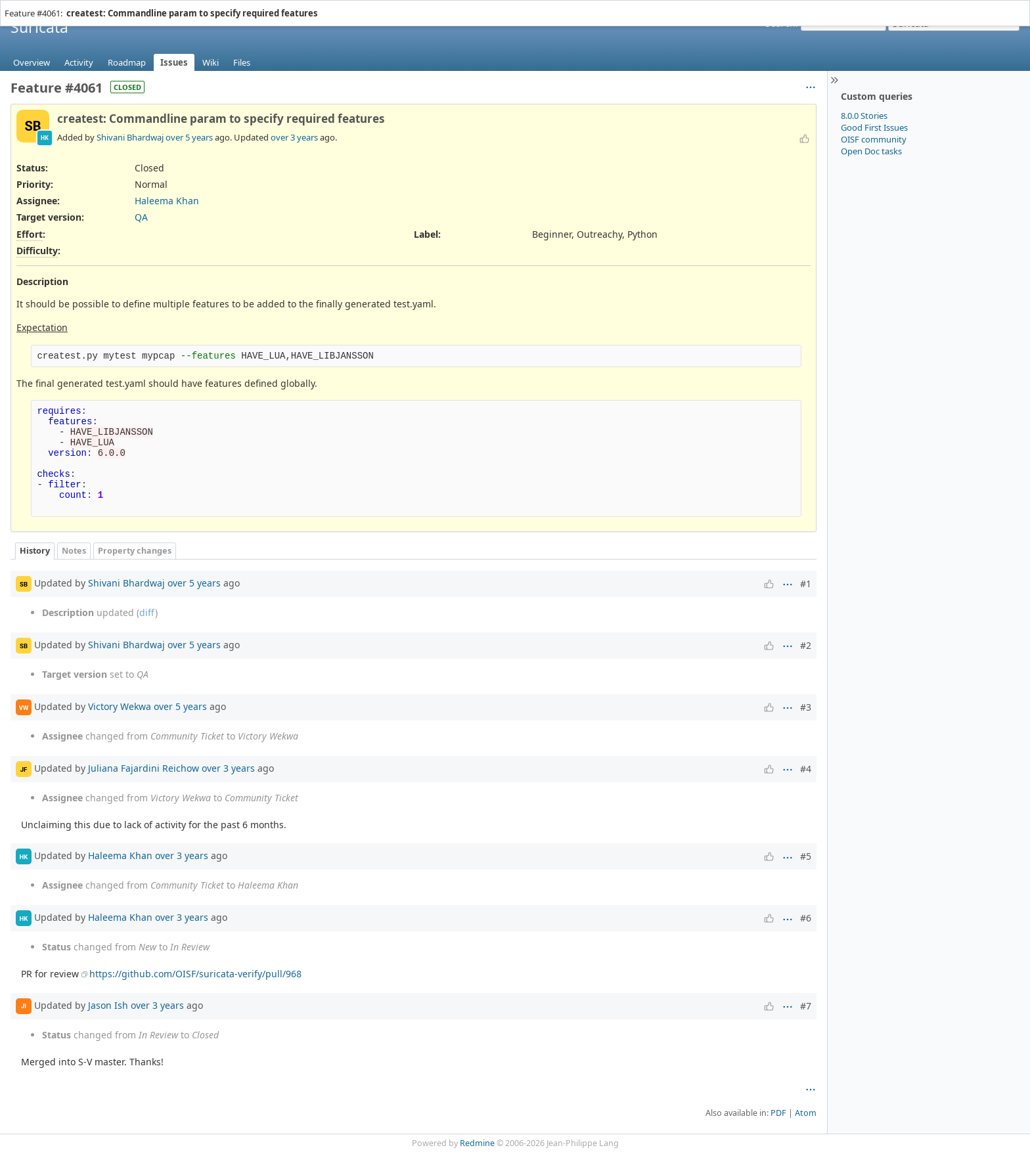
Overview (31, 62)
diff (147, 612)
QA (141, 217)
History (35, 550)
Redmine (477, 1143)
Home (19, 6)
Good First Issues (874, 127)
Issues (174, 62)
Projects (50, 6)
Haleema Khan (167, 200)
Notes (74, 550)
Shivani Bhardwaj (130, 137)
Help (79, 6)
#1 (805, 583)
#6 (805, 918)
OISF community (874, 139)
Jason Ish (108, 1004)
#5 (805, 856)
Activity (78, 62)
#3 (805, 707)
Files (241, 62)
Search (780, 23)
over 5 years (189, 137)
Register (1002, 6)
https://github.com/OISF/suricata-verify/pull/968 (195, 973)
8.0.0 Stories (864, 116)
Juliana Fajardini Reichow (143, 768)
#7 (805, 1006)
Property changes (134, 550)
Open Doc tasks (871, 151)
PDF (778, 1113)
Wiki (210, 62)
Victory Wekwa (119, 706)
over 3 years (294, 137)
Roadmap (127, 62)
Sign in (970, 6)
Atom (806, 1113)
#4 (805, 769)
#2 (805, 645)
